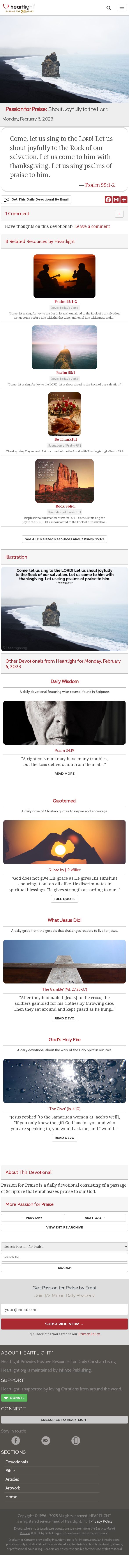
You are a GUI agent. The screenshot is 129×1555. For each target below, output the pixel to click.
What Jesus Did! (64, 920)
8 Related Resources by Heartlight (40, 241)
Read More (64, 774)
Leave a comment (92, 226)
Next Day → (95, 1218)
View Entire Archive (64, 1227)
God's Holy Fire (65, 1040)
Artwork (12, 1488)
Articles (12, 1479)
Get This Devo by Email (36, 199)
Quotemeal (64, 801)
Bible (10, 1470)
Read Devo (64, 1018)
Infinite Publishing (75, 1370)
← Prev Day (32, 1218)
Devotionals (16, 1461)
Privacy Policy (89, 1334)
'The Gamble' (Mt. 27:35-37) (64, 989)
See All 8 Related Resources (64, 539)
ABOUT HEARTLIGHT (27, 1353)
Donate (14, 1398)
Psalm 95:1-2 (100, 185)
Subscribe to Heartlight (64, 1420)
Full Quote (64, 899)
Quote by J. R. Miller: (64, 870)
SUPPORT (12, 1380)
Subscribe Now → (64, 1324)
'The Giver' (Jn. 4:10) (65, 1108)
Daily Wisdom (65, 681)
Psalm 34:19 (64, 750)
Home (11, 1496)
